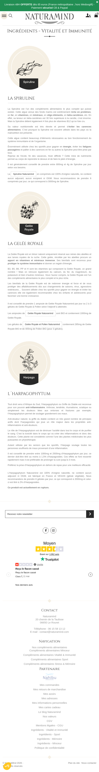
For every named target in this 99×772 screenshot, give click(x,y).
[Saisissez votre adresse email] (49, 514)
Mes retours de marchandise (49, 689)
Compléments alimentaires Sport (49, 659)
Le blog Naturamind (49, 711)
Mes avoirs (49, 693)
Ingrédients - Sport (49, 734)
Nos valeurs (49, 716)
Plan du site (74, 763)
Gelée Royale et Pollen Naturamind (42, 324)
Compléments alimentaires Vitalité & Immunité (49, 654)
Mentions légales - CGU (49, 725)
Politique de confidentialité (49, 747)
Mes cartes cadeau (49, 707)
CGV (49, 720)
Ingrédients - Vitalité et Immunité (49, 729)
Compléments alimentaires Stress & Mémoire (49, 663)
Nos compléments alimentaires (49, 647)
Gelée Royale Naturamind (40, 313)
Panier (97, 14)
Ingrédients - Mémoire (49, 738)
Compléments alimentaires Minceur (49, 650)
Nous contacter (89, 763)
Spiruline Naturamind (23, 174)
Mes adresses (49, 698)
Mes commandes (49, 684)
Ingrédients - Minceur (50, 743)
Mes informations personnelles (49, 702)
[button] (7, 766)
